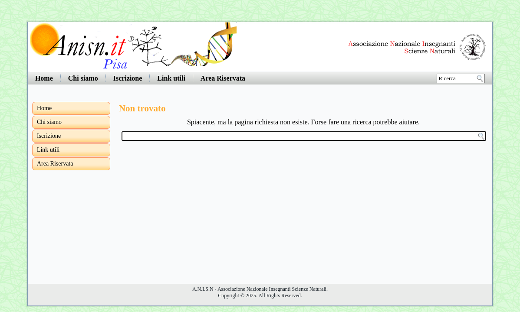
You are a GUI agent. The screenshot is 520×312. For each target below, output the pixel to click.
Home (44, 78)
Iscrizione (127, 78)
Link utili (171, 78)
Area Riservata (223, 78)
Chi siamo (83, 78)
